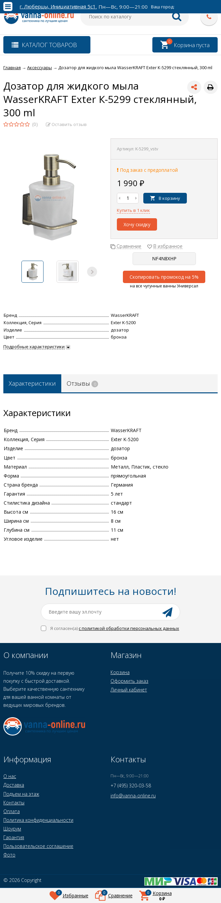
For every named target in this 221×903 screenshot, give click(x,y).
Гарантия (13, 837)
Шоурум (12, 828)
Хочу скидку (137, 224)
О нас (9, 776)
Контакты (13, 802)
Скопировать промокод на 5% (164, 277)
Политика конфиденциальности (38, 820)
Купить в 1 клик (133, 210)
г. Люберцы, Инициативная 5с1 (58, 6)
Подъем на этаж (21, 794)
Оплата (11, 811)
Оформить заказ (129, 681)
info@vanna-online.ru (133, 795)
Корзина (120, 672)
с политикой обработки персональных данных (129, 628)
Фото (9, 855)
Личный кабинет (128, 689)
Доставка (13, 785)
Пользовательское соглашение (38, 846)
